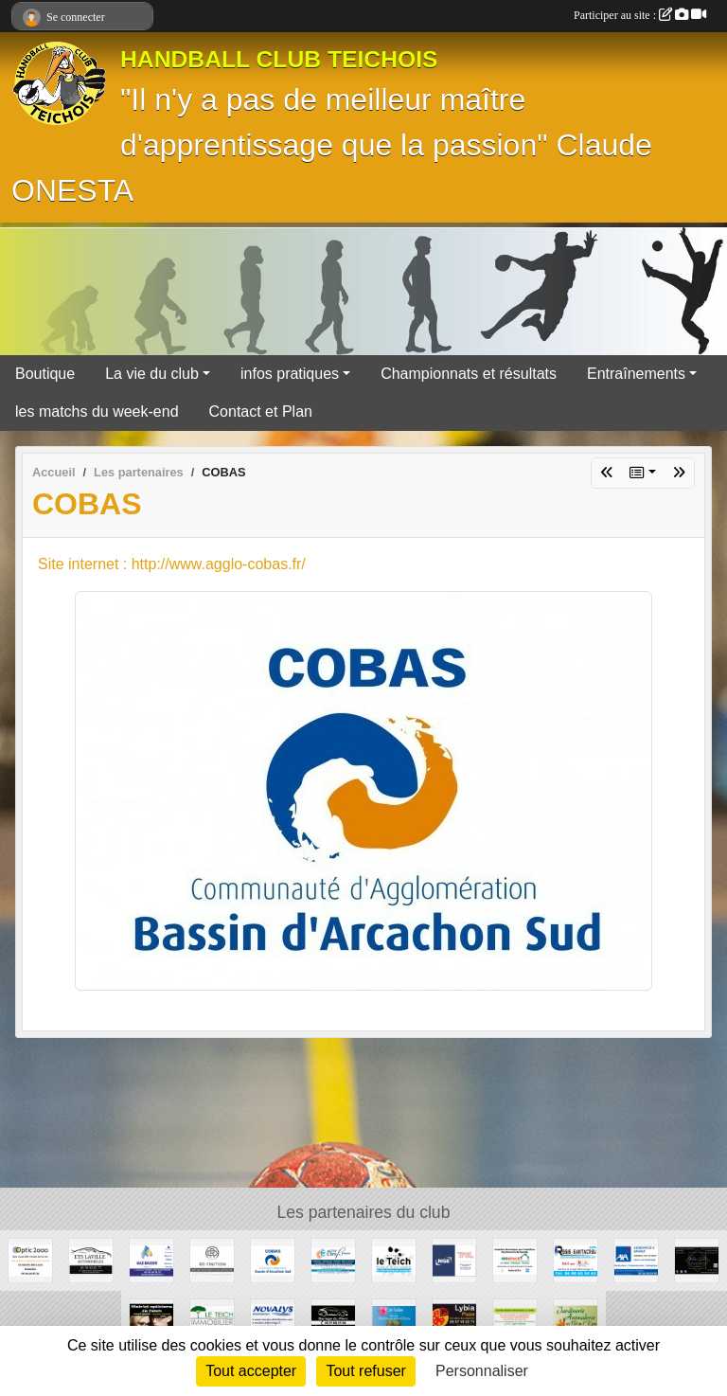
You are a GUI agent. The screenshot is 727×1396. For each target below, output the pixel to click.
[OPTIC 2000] (30, 1259)
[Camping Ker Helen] (394, 1320)
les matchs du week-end (97, 411)
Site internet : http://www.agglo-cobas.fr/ (172, 564)
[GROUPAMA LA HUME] (515, 1320)
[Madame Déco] (696, 1259)
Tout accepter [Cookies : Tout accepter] (250, 1371)
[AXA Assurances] (636, 1259)
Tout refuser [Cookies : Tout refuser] (365, 1371)
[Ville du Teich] (394, 1259)
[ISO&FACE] (515, 1259)
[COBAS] (272, 1259)
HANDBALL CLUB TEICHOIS (279, 59)
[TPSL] (454, 1259)
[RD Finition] (212, 1259)
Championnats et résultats (469, 374)
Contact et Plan (260, 411)
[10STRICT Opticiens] (151, 1320)
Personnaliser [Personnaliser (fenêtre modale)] (481, 1371)
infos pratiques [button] (289, 374)
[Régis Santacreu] (575, 1259)
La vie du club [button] (152, 374)
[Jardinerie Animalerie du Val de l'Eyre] (575, 1320)
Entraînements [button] (636, 374)
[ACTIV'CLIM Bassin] (333, 1259)
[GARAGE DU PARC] (333, 1320)
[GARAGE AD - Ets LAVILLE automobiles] (91, 1259)
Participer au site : (640, 15)
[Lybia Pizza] (454, 1320)
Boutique (45, 374)
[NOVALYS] (272, 1320)
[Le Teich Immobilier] (212, 1320)
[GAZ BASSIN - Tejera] (151, 1259)
